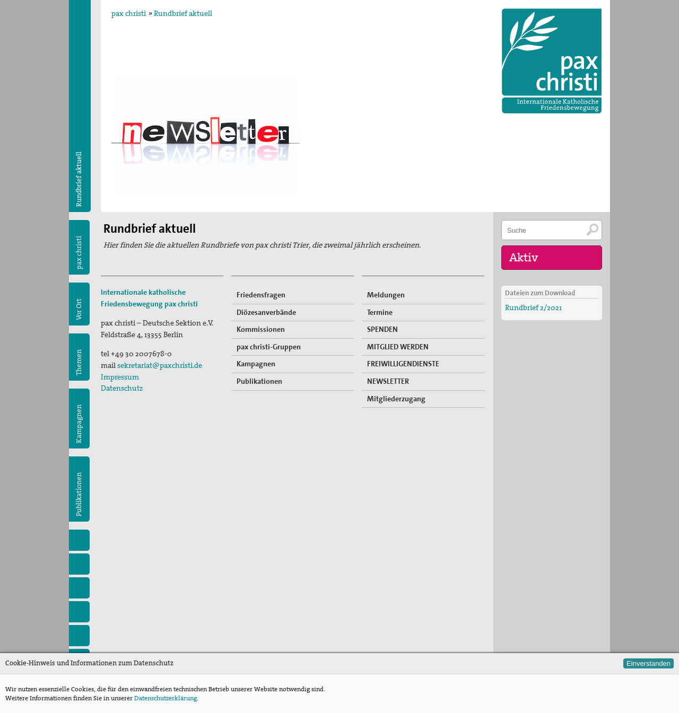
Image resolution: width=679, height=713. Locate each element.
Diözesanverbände (266, 312)
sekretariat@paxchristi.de (159, 365)
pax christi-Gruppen (269, 346)
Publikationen (78, 494)
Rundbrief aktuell (183, 13)
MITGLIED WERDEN (398, 346)
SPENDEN (382, 329)
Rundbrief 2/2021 (533, 307)
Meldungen (386, 295)
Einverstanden (648, 663)
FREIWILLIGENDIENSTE (403, 363)
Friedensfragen (261, 295)
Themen (78, 362)
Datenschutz (122, 388)
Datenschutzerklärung (165, 698)
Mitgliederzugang (396, 398)
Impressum (120, 377)
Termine (380, 312)
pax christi (128, 13)
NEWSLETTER (388, 381)
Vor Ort (78, 309)
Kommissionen (261, 329)
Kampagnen (78, 423)
